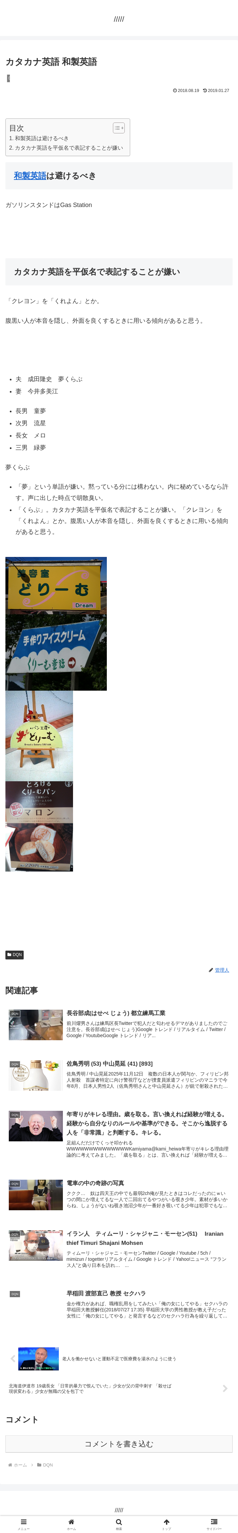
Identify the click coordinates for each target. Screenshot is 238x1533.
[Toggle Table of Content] (115, 128)
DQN (14, 954)
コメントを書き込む (119, 1446)
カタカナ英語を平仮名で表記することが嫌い (69, 148)
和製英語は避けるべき (42, 138)
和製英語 (30, 175)
